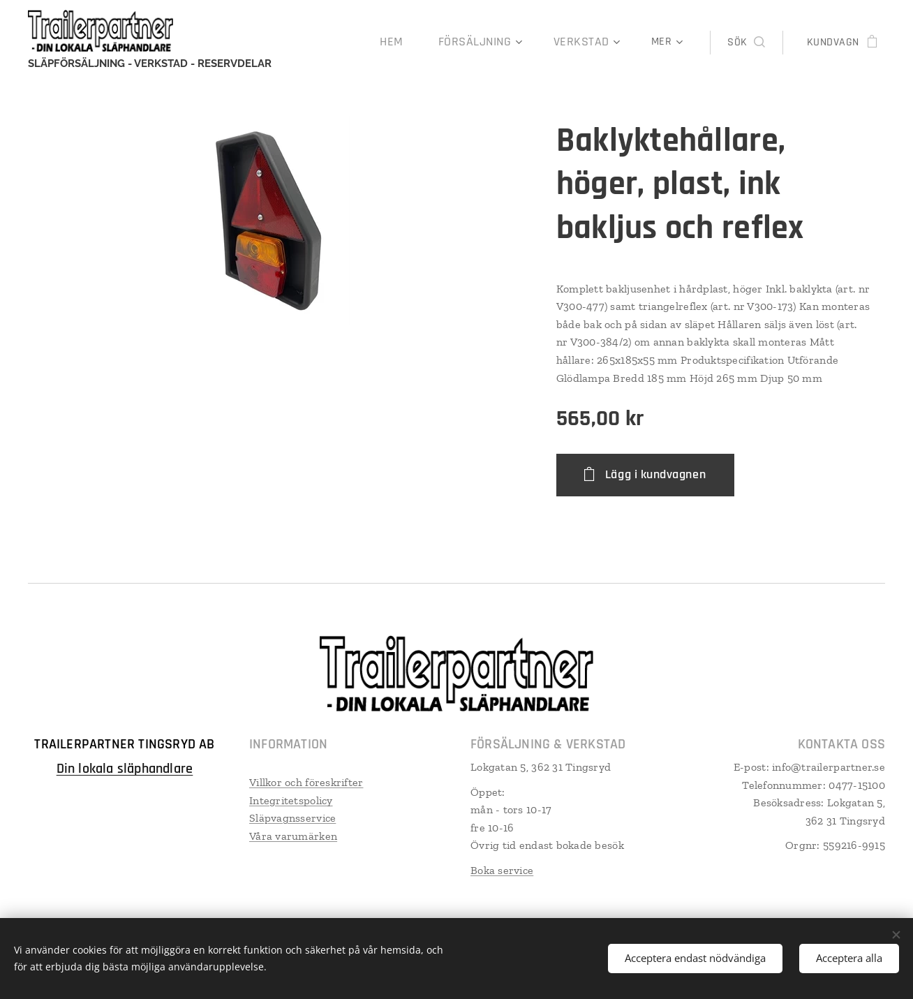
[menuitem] (323, 42)
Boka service (501, 870)
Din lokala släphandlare (125, 769)
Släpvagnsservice (292, 817)
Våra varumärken (293, 836)
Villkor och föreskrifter (306, 782)
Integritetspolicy (291, 800)
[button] (746, 42)
